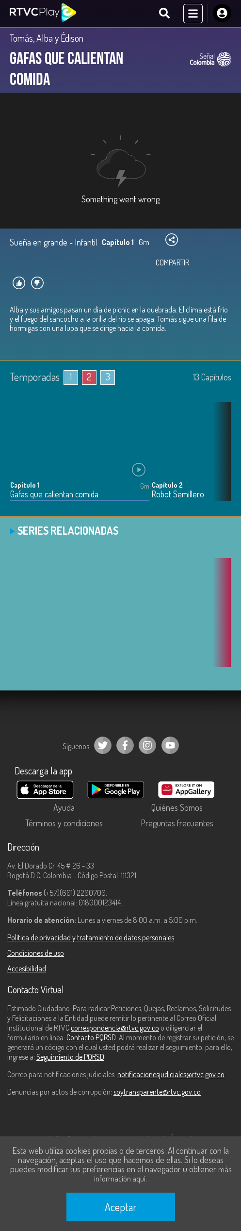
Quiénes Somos (177, 807)
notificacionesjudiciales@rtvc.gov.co (171, 1074)
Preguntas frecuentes (177, 823)
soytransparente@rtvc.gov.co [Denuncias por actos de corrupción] (157, 1092)
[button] (219, 459)
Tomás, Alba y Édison (46, 38)
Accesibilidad (26, 968)
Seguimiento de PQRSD (70, 1057)
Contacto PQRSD (91, 1037)
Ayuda (64, 807)
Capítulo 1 (24, 485)
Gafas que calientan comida (54, 494)
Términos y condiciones (64, 823)
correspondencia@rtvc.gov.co (115, 1028)
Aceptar (121, 1207)
